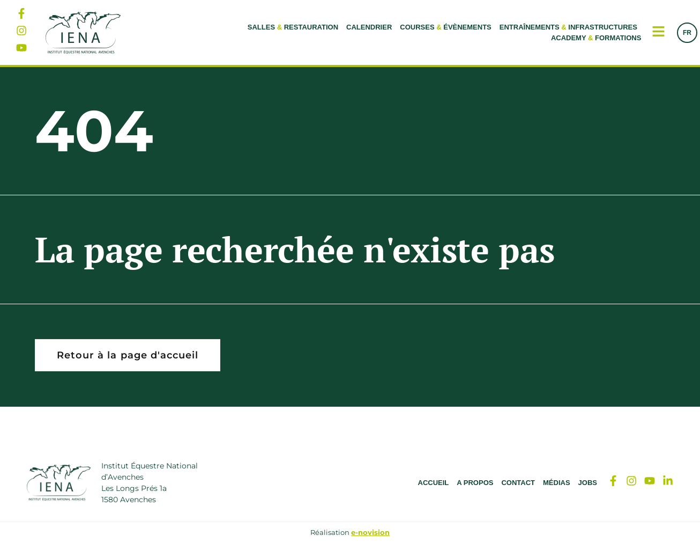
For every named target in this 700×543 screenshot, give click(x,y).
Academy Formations (596, 38)
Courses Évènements (445, 27)
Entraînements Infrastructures (568, 27)
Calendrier (369, 27)
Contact (518, 483)
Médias (556, 483)
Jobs (587, 483)
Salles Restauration (293, 27)
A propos (475, 483)
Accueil (433, 483)
